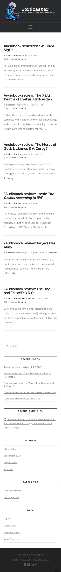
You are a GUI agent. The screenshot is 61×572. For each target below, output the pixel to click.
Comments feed (12, 532)
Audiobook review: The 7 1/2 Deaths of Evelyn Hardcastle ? (28, 97)
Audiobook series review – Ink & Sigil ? (29, 48)
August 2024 (10, 462)
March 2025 (10, 448)
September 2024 (12, 455)
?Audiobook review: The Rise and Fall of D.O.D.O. (27, 291)
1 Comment (51, 252)
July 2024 (8, 469)
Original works (41, 560)
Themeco (38, 555)
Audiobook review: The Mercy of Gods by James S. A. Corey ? (30, 146)
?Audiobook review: (29, 245)
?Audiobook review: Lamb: (29, 196)
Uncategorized (28, 298)
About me (25, 560)
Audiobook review (13, 55)
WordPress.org (11, 539)
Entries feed (10, 525)
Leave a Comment (18, 59)
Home (15, 560)
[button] (30, 27)
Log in (7, 518)
